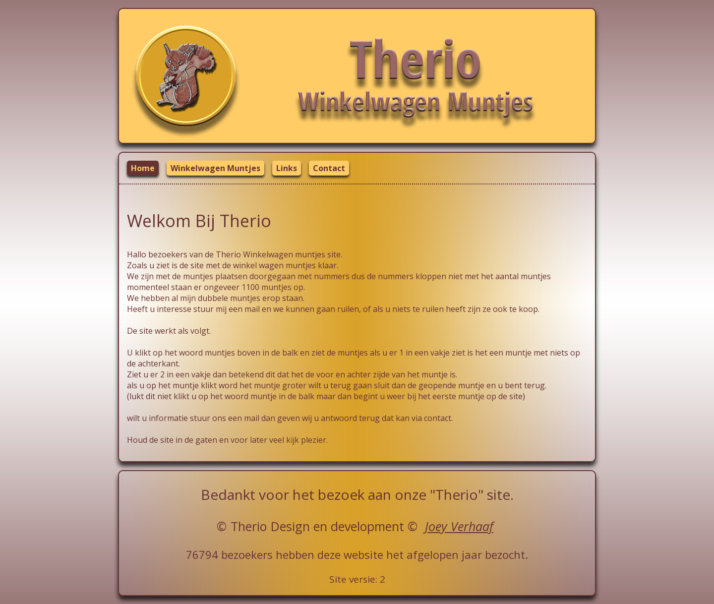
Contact (329, 168)
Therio (249, 526)
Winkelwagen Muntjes (215, 168)
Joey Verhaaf (459, 526)
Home (143, 168)
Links (286, 168)
